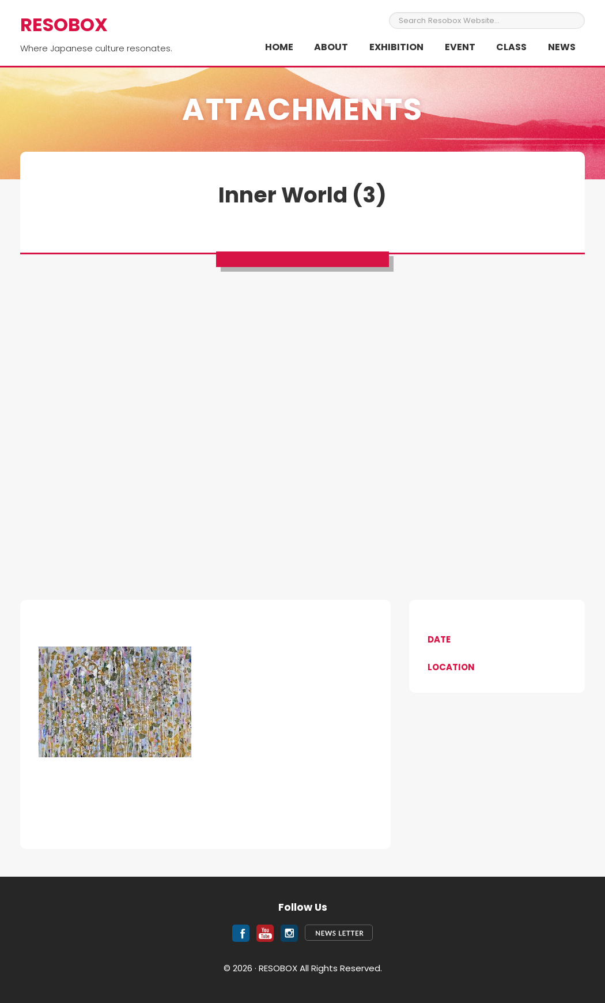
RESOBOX (64, 24)
